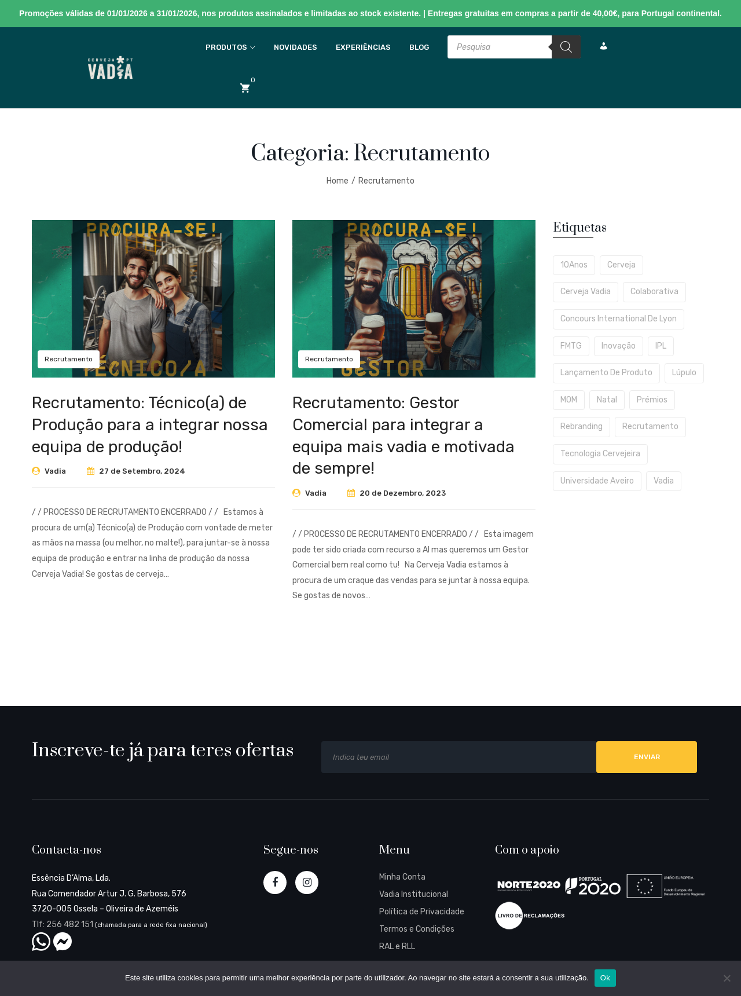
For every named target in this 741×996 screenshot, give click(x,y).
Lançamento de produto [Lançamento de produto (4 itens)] (606, 373)
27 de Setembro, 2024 (142, 471)
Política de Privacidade (421, 912)
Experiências (363, 47)
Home (338, 181)
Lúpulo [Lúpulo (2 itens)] (684, 373)
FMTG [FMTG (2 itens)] (571, 346)
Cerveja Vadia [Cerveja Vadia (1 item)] (585, 291)
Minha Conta (402, 877)
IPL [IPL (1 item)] (660, 346)
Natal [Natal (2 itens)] (607, 400)
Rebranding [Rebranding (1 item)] (581, 426)
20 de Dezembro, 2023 (403, 493)
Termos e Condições (416, 929)
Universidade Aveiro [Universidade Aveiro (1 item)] (597, 481)
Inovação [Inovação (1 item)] (618, 346)
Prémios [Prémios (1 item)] (652, 400)
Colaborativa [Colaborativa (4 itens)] (654, 291)
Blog (419, 47)
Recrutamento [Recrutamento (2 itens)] (650, 426)
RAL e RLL (397, 946)
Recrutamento (386, 181)
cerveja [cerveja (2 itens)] (621, 265)
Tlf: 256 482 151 (62, 924)
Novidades (295, 47)
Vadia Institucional (413, 894)
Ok (605, 977)
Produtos (226, 47)
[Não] (726, 978)
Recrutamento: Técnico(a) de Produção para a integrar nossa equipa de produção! (150, 424)
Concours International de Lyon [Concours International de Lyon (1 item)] (618, 319)
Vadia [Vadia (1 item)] (664, 481)
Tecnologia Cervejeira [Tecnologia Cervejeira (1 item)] (600, 454)
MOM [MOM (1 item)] (568, 400)
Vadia (55, 471)
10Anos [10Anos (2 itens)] (574, 265)
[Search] (566, 46)
